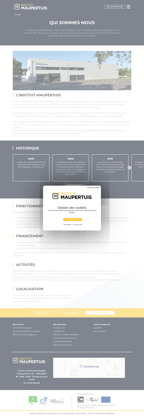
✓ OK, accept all (72, 219)
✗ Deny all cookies (93, 187)
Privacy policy (78, 224)
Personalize (67, 224)
